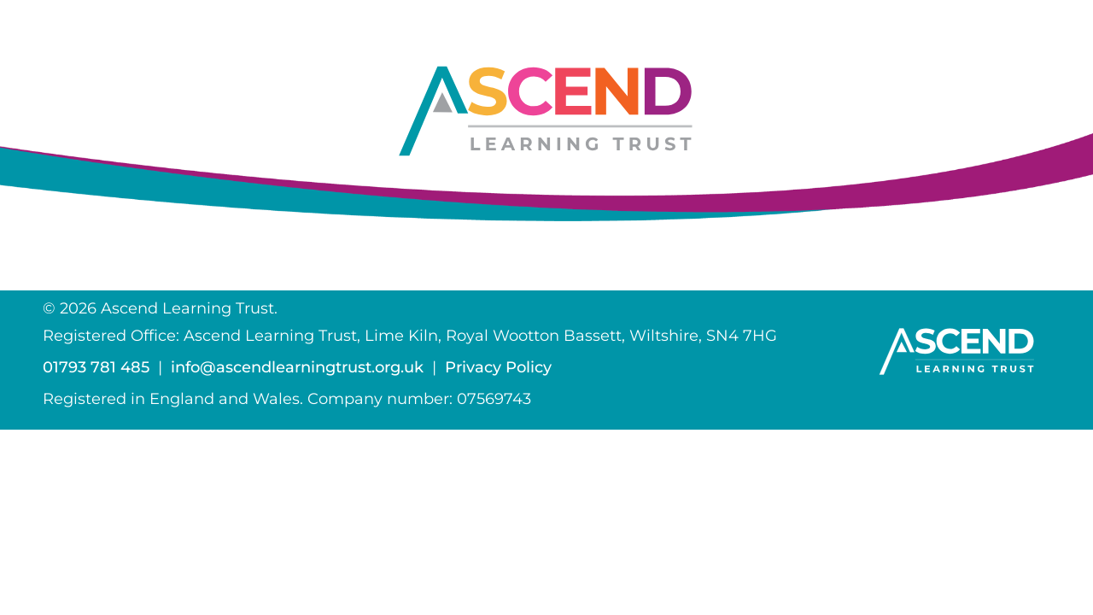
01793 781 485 (96, 367)
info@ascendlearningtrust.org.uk (297, 367)
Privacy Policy (498, 367)
